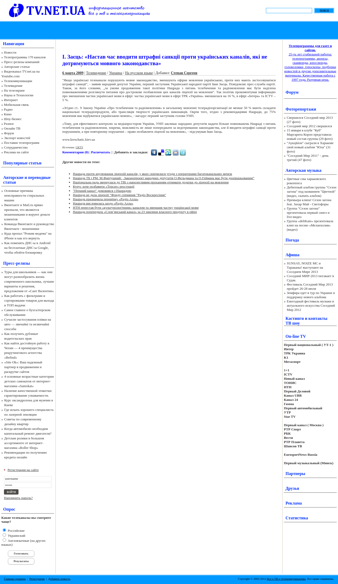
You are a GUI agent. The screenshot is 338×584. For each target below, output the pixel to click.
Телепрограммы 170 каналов (25, 57)
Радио (8, 109)
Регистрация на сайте (23, 470)
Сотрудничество (16, 147)
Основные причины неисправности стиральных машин (24, 195)
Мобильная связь (16, 105)
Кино (8, 114)
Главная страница (15, 578)
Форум (9, 133)
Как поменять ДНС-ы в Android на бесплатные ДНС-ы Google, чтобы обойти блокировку (27, 247)
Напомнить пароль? (18, 498)
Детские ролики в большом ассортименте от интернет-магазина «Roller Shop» (24, 443)
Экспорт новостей (17, 138)
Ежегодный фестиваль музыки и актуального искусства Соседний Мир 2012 (311, 305)
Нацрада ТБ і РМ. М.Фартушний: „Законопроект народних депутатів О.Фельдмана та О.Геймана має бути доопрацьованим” (163, 178)
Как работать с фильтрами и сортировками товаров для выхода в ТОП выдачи (29, 300)
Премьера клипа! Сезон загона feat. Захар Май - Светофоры (309, 202)
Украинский (16, 536)
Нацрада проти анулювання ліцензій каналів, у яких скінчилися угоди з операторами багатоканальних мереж (152, 174)
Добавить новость (59, 578)
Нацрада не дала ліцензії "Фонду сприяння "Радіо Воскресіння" (119, 195)
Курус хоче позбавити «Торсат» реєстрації (103, 186)
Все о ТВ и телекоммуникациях (286, 578)
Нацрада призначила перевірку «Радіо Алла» (105, 199)
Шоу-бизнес (13, 119)
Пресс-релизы (16, 263)
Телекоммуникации (18, 81)
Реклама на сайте (16, 152)
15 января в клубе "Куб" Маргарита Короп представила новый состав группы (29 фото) (310, 134)
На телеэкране (14, 90)
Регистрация (37, 578)
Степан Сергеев (184, 73)
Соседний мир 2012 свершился (309, 126)
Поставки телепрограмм (21, 143)
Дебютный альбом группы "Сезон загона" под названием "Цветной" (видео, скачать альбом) (311, 191)
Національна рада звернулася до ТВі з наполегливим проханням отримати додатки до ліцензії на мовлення (151, 182)
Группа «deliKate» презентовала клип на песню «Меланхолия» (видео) (310, 225)
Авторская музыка (303, 170)
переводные (39, 177)
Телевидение (13, 86)
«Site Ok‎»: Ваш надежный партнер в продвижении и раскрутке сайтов (23, 367)
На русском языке (139, 73)
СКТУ (79, 147)
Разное (9, 124)
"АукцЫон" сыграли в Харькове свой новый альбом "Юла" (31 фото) (310, 147)
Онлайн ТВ (12, 128)
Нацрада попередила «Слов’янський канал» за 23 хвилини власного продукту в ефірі (135, 212)
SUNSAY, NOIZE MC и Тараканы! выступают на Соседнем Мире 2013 (305, 267)
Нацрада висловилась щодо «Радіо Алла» (103, 203)
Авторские (13, 177)
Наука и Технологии (18, 95)
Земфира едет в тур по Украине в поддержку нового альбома (311, 295)
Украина (115, 73)
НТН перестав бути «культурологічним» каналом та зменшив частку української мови (136, 208)
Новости (10, 52)
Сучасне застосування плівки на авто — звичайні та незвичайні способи (27, 324)
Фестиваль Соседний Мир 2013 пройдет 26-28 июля (310, 286)
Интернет (11, 100)
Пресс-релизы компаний (21, 62)
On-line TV (295, 336)
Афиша (292, 255)
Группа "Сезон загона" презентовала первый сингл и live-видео (308, 212)
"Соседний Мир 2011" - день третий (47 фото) (307, 158)
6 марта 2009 (72, 73)
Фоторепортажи (300, 109)
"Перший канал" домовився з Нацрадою (102, 191)
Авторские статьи (17, 67)
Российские (16, 531)
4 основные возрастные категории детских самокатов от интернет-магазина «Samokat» (29, 381)
